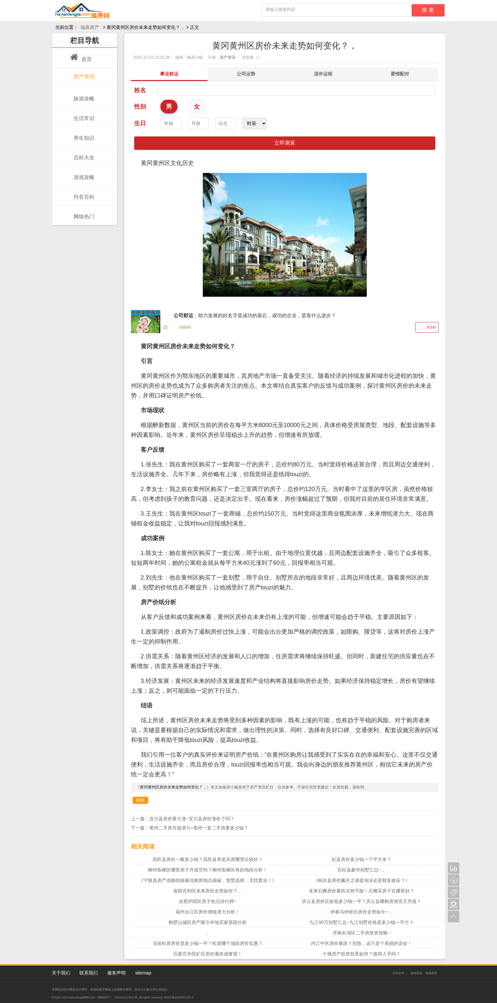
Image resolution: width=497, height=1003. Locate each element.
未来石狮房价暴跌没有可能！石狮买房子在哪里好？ (361, 890)
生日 (140, 123)
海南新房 (416, 973)
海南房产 (104, 997)
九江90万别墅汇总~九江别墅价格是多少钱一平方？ (361, 922)
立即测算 (284, 143)
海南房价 (431, 973)
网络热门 (82, 213)
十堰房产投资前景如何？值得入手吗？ (361, 953)
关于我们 (61, 972)
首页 (81, 56)
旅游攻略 (82, 95)
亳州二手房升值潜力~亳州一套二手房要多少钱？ (198, 827)
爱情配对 (400, 73)
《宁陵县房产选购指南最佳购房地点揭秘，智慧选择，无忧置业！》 (208, 880)
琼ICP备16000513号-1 (179, 997)
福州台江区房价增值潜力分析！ (208, 911)
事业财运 (169, 73)
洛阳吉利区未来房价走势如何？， (207, 890)
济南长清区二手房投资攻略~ (361, 932)
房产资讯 (82, 74)
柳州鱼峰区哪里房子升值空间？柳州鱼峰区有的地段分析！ (207, 869)
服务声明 (116, 972)
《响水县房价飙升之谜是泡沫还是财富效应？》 (361, 880)
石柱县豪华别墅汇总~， (361, 869)
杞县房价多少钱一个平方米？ (361, 859)
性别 (140, 106)
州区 (140, 800)
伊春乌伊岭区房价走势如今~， (361, 911)
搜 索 (428, 10)
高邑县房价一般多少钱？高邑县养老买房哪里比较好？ (208, 859)
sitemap (143, 972)
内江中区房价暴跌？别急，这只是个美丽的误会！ (361, 943)
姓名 (140, 90)
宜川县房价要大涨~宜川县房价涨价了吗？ (192, 818)
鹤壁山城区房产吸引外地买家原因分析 (208, 922)
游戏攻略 (82, 174)
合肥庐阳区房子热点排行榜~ (208, 901)
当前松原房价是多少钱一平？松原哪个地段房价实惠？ (208, 943)
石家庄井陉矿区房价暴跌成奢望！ (207, 953)
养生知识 (82, 134)
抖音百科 (82, 193)
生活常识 (82, 115)
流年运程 (323, 73)
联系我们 (88, 972)
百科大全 (82, 154)
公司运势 (246, 73)
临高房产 (90, 27)
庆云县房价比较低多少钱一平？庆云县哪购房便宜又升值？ (361, 901)
